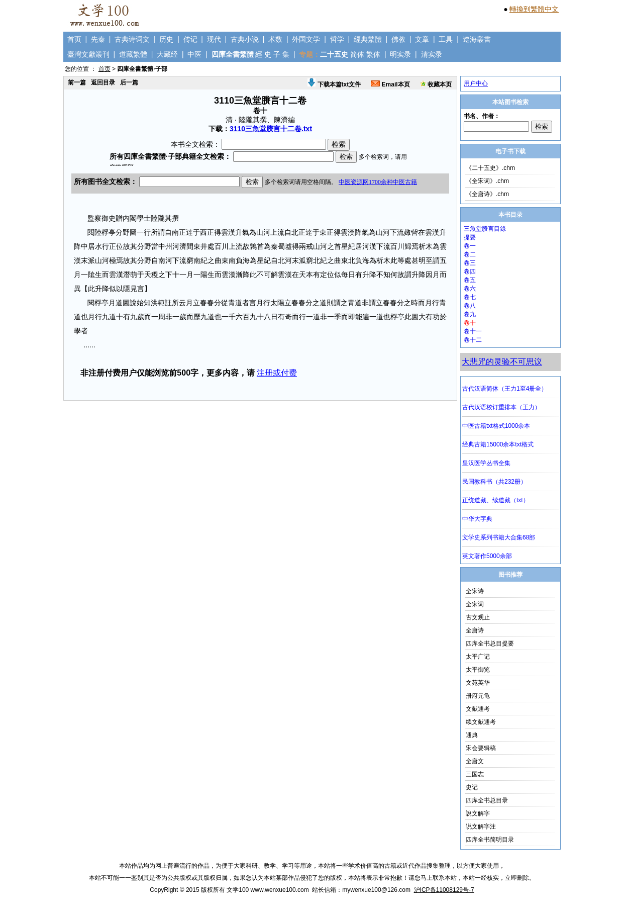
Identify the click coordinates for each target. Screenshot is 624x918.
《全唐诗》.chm (487, 194)
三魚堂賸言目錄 (485, 228)
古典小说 (245, 39)
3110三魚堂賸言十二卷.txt (271, 129)
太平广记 (478, 656)
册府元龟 (478, 695)
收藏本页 (436, 84)
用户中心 (476, 83)
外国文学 (306, 39)
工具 (446, 39)
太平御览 (478, 669)
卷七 (470, 297)
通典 (472, 735)
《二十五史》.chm (490, 167)
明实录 (400, 54)
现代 (214, 39)
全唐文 (475, 761)
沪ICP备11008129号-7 (444, 889)
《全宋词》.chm (487, 181)
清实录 (431, 54)
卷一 (470, 245)
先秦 (98, 39)
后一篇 (129, 82)
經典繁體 (368, 39)
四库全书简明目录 (490, 839)
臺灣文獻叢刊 (88, 54)
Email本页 (390, 84)
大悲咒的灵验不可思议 (502, 361)
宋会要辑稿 (481, 748)
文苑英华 (478, 682)
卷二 (470, 254)
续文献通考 (481, 721)
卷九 (470, 314)
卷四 (470, 271)
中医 (194, 54)
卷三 (470, 262)
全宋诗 (475, 591)
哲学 (337, 39)
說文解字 (478, 813)
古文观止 (478, 617)
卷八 (470, 305)
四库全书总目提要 (490, 643)
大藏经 (167, 54)
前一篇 (77, 82)
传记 (190, 39)
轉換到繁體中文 (534, 9)
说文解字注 (481, 826)
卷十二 (473, 339)
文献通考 (478, 708)
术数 (275, 39)
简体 (357, 54)
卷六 (470, 288)
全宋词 (475, 604)
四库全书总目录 (487, 800)
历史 (166, 39)
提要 (470, 237)
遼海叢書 (477, 39)
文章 (422, 39)
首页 (74, 39)
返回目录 (103, 82)
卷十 (470, 322)
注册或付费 (277, 373)
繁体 (373, 54)
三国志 (475, 774)
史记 (472, 787)
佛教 (398, 39)
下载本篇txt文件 (334, 84)
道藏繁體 (133, 54)
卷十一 (473, 331)
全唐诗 (475, 630)
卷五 (470, 280)
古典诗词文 (132, 39)
